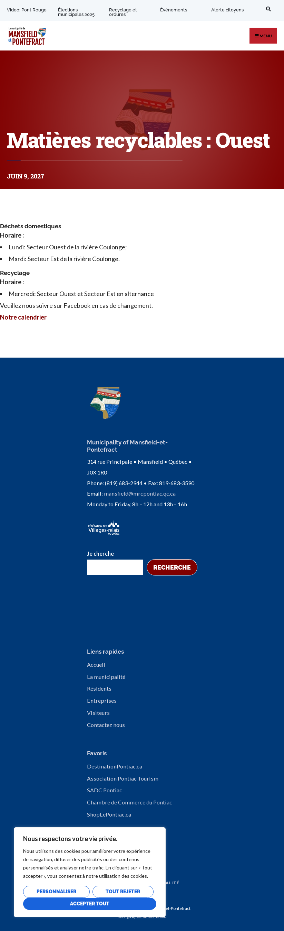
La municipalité (106, 676)
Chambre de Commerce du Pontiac (129, 802)
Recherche (172, 567)
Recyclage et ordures (123, 12)
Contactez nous (106, 724)
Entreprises (102, 700)
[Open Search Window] (267, 9)
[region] (90, 872)
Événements (173, 9)
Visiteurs (98, 712)
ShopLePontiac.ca (109, 814)
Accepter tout (89, 903)
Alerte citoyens (227, 9)
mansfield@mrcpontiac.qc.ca (140, 493)
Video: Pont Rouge (27, 9)
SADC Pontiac (104, 790)
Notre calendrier (23, 317)
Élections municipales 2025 (76, 12)
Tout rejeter (123, 891)
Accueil (96, 664)
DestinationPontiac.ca (114, 766)
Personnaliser (56, 891)
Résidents (99, 688)
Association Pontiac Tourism (122, 778)
